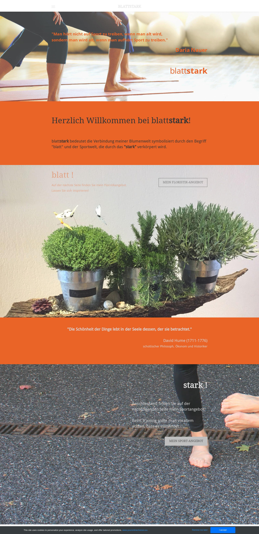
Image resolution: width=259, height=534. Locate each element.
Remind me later (200, 530)
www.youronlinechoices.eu (134, 530)
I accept (223, 530)
